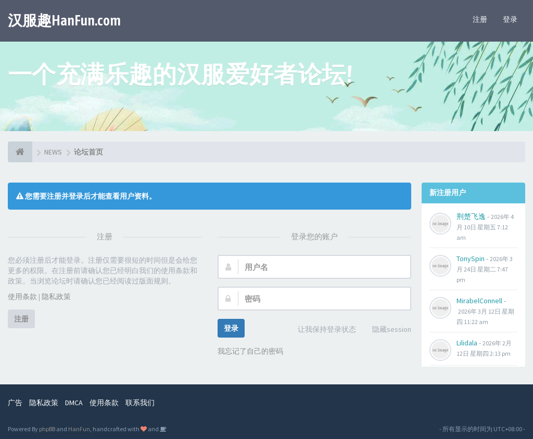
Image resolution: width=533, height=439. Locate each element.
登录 (510, 19)
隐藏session (386, 330)
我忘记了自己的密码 (250, 351)
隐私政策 (56, 296)
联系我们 (140, 402)
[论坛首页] (20, 151)
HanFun (79, 429)
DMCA (74, 402)
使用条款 (22, 296)
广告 (15, 402)
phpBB (47, 429)
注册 (480, 19)
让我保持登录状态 (321, 330)
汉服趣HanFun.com (64, 20)
